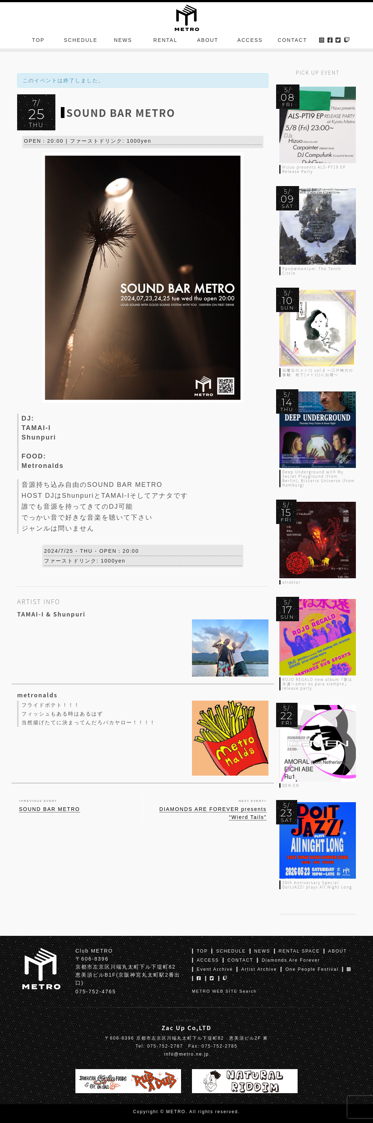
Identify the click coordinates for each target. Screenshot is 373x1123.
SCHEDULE (80, 41)
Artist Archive (259, 969)
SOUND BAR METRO (49, 810)
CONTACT (292, 41)
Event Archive (215, 969)
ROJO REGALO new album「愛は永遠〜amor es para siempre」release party (317, 684)
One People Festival (311, 969)
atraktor (291, 582)
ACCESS (250, 41)
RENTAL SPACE (299, 951)
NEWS (123, 41)
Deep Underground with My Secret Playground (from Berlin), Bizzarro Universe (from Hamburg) (318, 478)
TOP (38, 41)
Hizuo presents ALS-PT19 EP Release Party (314, 169)
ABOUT (207, 41)
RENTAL (165, 41)
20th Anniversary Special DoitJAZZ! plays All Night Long (317, 885)
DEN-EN (290, 785)
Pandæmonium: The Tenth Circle (311, 271)
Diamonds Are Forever (291, 960)
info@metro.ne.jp (186, 1054)
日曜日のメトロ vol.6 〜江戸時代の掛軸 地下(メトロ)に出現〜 (317, 372)
